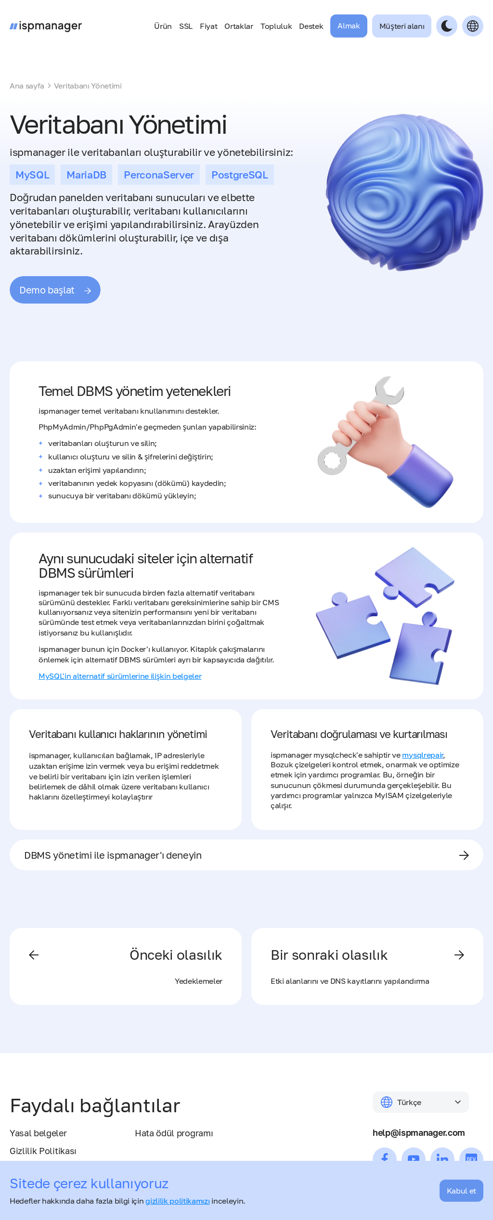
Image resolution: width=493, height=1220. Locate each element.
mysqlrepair (422, 755)
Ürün (163, 26)
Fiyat (208, 26)
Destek (311, 26)
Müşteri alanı (402, 26)
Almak (348, 25)
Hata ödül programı (174, 1133)
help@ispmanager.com (419, 1133)
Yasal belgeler (38, 1133)
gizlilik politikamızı (177, 1201)
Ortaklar (238, 26)
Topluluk (276, 26)
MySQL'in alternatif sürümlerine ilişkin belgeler (120, 676)
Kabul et (461, 1190)
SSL (186, 26)
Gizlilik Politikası (43, 1151)
